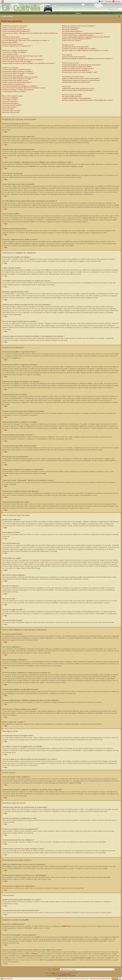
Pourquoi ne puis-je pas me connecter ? (13, 27)
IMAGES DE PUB (40, 13)
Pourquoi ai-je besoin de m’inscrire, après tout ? (16, 29)
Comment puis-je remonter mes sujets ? (14, 91)
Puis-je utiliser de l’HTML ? (10, 99)
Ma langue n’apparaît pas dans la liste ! (13, 57)
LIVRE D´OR (85, 13)
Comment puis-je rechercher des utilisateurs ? (75, 70)
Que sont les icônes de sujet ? (11, 112)
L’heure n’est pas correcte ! (10, 54)
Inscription (109, 1)
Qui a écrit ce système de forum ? (72, 96)
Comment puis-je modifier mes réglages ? (14, 52)
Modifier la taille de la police (119, 16)
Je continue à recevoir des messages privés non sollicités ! (79, 48)
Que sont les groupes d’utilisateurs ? (72, 31)
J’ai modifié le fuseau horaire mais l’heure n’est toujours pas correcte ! (22, 56)
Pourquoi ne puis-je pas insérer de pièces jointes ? (17, 82)
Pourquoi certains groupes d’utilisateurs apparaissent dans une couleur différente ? (86, 37)
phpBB (53, 973)
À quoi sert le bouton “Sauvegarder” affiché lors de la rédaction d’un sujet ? (24, 88)
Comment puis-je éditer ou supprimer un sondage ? (17, 78)
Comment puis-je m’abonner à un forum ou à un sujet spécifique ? (81, 80)
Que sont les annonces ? (9, 107)
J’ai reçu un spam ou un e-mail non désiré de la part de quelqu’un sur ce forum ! (85, 50)
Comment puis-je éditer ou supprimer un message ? (17, 71)
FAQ (102, 1)
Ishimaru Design (66, 974)
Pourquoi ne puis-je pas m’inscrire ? (12, 44)
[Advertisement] (81, 7)
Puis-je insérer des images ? (10, 103)
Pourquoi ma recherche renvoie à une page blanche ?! (78, 68)
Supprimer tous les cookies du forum (100, 978)
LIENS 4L (50, 13)
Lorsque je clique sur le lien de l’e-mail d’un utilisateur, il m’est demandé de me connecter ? (28, 63)
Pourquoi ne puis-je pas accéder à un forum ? (15, 80)
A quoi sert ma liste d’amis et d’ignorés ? (74, 56)
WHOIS (34, 954)
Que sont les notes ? (8, 108)
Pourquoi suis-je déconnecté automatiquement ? (16, 31)
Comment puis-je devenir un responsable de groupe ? (77, 35)
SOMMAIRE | (13, 13)
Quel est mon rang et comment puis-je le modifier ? (17, 61)
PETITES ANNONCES (68, 13)
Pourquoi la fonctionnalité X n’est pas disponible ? (76, 98)
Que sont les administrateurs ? (71, 27)
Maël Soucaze (62, 975)
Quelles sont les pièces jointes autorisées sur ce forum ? (78, 88)
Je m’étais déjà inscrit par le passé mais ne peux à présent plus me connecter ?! (25, 40)
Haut (5, 132)
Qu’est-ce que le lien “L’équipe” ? (71, 40)
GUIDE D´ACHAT (108, 13)
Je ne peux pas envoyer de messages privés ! (75, 46)
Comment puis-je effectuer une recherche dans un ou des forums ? (81, 65)
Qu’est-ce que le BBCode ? (10, 98)
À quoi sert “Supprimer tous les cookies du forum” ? (17, 46)
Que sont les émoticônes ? (10, 101)
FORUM (78, 13)
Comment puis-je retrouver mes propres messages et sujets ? (80, 72)
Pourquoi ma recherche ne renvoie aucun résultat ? (77, 66)
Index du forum (8, 16)
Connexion (117, 1)
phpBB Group (66, 926)
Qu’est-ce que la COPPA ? (10, 42)
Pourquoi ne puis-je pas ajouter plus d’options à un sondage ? (20, 77)
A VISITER (57, 13)
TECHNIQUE (21, 13)
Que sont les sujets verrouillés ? (11, 110)
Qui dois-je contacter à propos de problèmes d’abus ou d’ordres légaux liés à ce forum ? (87, 100)
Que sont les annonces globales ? (12, 105)
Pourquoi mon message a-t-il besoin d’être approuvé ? (18, 89)
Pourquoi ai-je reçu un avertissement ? (13, 84)
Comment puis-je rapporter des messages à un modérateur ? (20, 86)
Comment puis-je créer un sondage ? (13, 75)
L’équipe (58, 978)
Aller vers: (56, 969)
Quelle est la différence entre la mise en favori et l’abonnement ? (81, 78)
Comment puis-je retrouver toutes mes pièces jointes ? (78, 90)
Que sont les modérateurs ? (70, 29)
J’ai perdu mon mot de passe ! (11, 37)
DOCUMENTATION (96, 13)
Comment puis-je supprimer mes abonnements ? (76, 82)
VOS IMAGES (30, 13)
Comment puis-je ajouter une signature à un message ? (18, 73)
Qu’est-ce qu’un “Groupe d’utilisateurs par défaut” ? (77, 38)
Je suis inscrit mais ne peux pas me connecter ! (16, 38)
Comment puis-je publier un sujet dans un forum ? (16, 69)
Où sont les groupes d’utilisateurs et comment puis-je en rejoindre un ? (82, 33)
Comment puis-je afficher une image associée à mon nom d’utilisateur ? (23, 59)
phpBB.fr (73, 975)
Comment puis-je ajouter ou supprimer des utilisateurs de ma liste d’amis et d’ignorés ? (87, 58)
